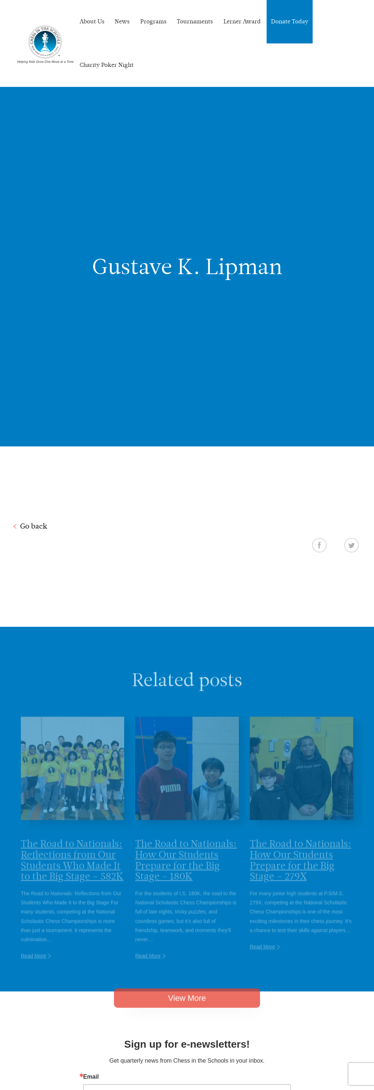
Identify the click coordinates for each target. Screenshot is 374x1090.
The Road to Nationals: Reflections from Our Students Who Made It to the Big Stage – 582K (72, 869)
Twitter (351, 545)
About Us (92, 21)
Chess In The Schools (45, 44)
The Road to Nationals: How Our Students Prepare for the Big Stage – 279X (300, 869)
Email (91, 1077)
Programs (153, 21)
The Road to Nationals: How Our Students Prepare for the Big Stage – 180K (186, 869)
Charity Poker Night (107, 65)
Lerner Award (242, 21)
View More (187, 1005)
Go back (33, 526)
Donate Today (289, 21)
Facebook (319, 545)
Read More (33, 965)
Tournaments (195, 21)
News (122, 21)
